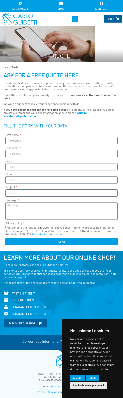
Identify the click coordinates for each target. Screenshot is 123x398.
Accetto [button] (77, 378)
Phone (9, 174)
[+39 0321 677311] (101, 4)
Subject (10, 187)
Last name (12, 147)
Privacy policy (14, 223)
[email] (61, 4)
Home (7, 66)
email (61, 8)
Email (9, 161)
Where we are (20, 8)
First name (12, 134)
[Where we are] (20, 4)
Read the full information (47, 234)
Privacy (41, 392)
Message (11, 200)
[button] (75, 19)
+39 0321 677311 (101, 8)
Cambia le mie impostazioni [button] (88, 385)
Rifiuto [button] (92, 378)
